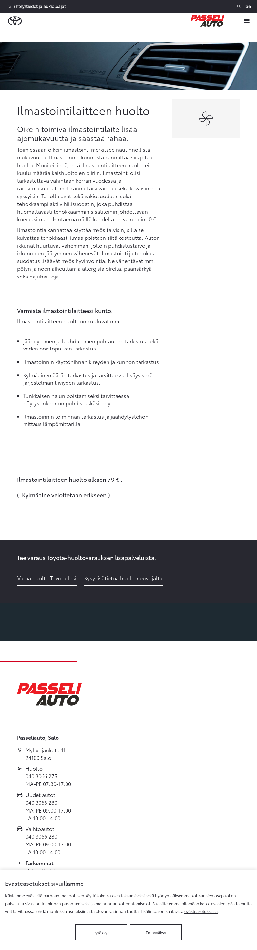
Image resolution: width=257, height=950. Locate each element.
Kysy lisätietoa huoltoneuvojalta (123, 577)
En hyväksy (156, 932)
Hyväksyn (101, 932)
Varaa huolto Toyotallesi (46, 577)
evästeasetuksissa (201, 911)
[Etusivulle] (207, 21)
